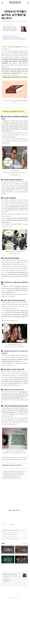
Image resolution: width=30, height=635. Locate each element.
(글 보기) (5, 72)
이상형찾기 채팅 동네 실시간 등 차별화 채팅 (14, 39)
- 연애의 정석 (5, 564)
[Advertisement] (14, 53)
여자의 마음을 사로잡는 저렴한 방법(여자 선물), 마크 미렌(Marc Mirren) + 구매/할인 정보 (10, 566)
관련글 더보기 (25, 577)
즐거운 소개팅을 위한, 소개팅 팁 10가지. (10, 572)
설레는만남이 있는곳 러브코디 (11, 37)
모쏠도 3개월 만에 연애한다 (10, 27)
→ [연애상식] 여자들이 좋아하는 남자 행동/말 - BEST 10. (10, 568)
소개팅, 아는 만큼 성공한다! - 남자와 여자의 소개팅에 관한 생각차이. (10, 570)
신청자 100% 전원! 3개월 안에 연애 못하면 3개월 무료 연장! (10, 29)
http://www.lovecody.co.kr (9, 35)
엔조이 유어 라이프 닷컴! (10, 608)
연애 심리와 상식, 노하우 (13, 564)
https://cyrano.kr (6, 25)
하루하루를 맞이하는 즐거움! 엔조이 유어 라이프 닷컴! (12, 611)
